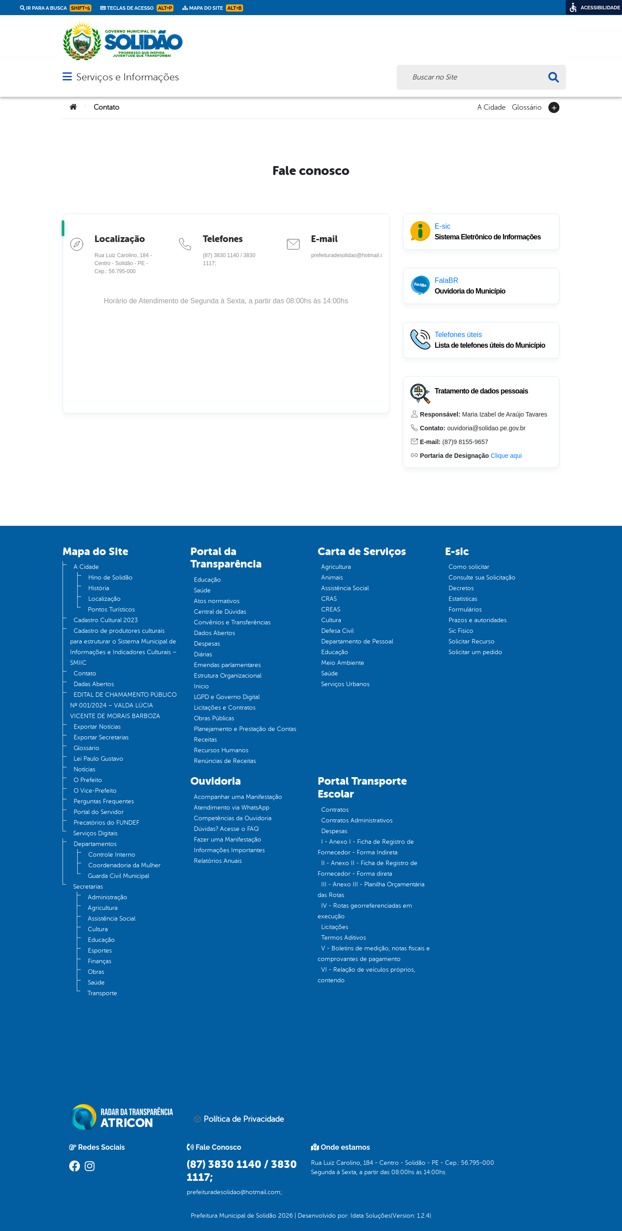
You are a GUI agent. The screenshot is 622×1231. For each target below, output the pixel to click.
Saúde (96, 982)
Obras (96, 972)
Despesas (207, 643)
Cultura (98, 929)
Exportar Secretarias (101, 737)
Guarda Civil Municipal (118, 876)
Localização (104, 599)
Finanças (99, 961)
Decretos (461, 588)
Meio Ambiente (342, 662)
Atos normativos (217, 601)
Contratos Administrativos (357, 820)
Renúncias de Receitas (225, 761)
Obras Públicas (214, 718)
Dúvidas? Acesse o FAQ (226, 829)
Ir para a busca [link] (55, 8)
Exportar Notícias (97, 726)
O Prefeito (88, 780)
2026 (284, 1215)
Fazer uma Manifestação (227, 839)
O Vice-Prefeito (95, 790)
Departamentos (95, 844)
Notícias (84, 769)
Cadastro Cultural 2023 (106, 620)
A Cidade (491, 106)
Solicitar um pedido (475, 652)
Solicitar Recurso (472, 641)
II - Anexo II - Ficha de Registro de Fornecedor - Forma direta (367, 868)
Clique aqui (506, 455)
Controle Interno (111, 854)
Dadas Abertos (94, 684)
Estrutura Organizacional (227, 675)
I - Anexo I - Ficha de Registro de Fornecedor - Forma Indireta (366, 847)
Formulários (465, 609)
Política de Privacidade (238, 1119)
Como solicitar (469, 567)
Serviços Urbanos (345, 684)
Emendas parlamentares (227, 665)
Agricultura (103, 908)
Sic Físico (461, 630)
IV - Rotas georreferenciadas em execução (365, 911)
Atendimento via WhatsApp (231, 807)
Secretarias (88, 886)
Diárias (203, 654)
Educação (101, 940)
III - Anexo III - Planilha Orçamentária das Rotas (371, 889)
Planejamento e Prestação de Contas (245, 729)
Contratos (335, 809)
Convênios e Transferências (232, 622)
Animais (332, 577)
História (98, 588)
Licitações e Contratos (225, 707)
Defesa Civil (337, 630)
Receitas (205, 739)
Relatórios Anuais (218, 861)
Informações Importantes (229, 850)
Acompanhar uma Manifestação (238, 797)
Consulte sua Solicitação (482, 577)
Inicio (201, 686)
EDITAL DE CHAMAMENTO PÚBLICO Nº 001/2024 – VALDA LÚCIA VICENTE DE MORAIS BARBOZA (123, 705)
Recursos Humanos (221, 750)
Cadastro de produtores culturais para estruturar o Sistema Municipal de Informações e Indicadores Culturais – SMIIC (123, 646)
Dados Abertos (214, 633)
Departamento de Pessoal (357, 641)
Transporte (102, 993)
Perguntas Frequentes (104, 801)
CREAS (330, 609)
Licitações (334, 927)
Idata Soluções (370, 1215)
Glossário (527, 106)
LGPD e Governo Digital (227, 697)
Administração (107, 897)
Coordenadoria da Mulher (124, 865)
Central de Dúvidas (220, 611)
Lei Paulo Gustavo (98, 758)
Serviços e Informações (127, 77)
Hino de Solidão (110, 577)
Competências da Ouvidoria (233, 818)
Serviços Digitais (95, 833)
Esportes (100, 950)
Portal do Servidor (99, 812)
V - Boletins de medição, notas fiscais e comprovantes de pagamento (374, 953)
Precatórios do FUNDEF (106, 822)
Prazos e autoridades (478, 620)
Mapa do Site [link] (212, 8)
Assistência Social (111, 918)
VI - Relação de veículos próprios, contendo (366, 975)
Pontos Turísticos (111, 609)
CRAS (329, 599)
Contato (85, 673)
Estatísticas (463, 599)
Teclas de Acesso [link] (136, 8)
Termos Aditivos (343, 937)
